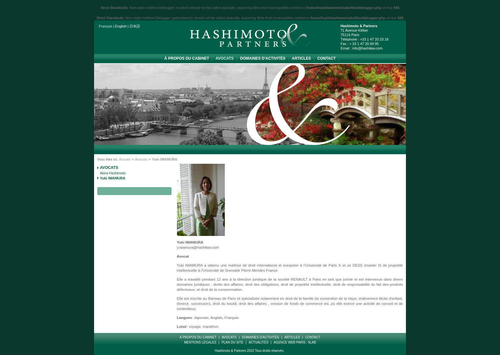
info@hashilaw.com (367, 48)
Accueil (124, 159)
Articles (301, 58)
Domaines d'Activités (262, 58)
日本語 (134, 26)
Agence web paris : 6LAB (295, 342)
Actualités (258, 342)
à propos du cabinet (186, 58)
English (121, 26)
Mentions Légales (200, 342)
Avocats (225, 58)
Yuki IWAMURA (112, 178)
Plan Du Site (232, 342)
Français (105, 26)
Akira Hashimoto (113, 173)
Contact (326, 58)
